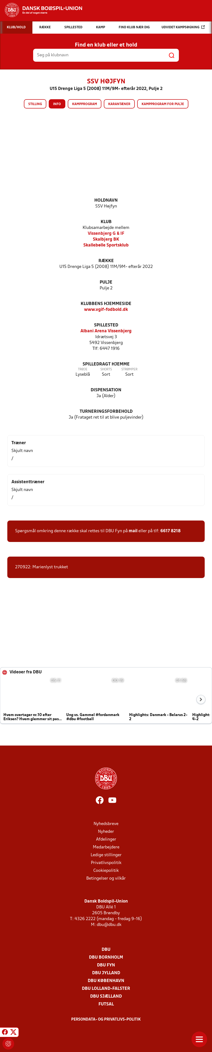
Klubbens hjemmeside (106, 304)
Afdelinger (106, 839)
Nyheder (106, 832)
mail (133, 531)
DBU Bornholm (106, 957)
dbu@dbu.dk (109, 925)
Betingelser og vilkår (106, 878)
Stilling (35, 104)
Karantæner (119, 104)
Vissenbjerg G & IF (106, 234)
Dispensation (106, 390)
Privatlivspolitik (106, 863)
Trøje (82, 369)
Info (57, 104)
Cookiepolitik (106, 871)
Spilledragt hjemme (106, 364)
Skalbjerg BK (106, 239)
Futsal (106, 1004)
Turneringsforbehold (106, 412)
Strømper (129, 369)
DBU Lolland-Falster (106, 989)
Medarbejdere (106, 847)
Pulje (106, 282)
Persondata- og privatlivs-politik (106, 1019)
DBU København (106, 981)
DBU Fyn (106, 965)
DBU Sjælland (106, 996)
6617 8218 (170, 531)
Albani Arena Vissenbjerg (106, 331)
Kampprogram (84, 104)
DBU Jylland (106, 973)
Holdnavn (106, 200)
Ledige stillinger (106, 855)
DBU (106, 950)
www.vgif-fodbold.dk (106, 310)
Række (106, 261)
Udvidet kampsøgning (183, 27)
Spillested (106, 325)
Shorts (106, 369)
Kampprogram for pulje (163, 104)
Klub (106, 222)
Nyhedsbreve (106, 824)
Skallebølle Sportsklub (106, 245)
